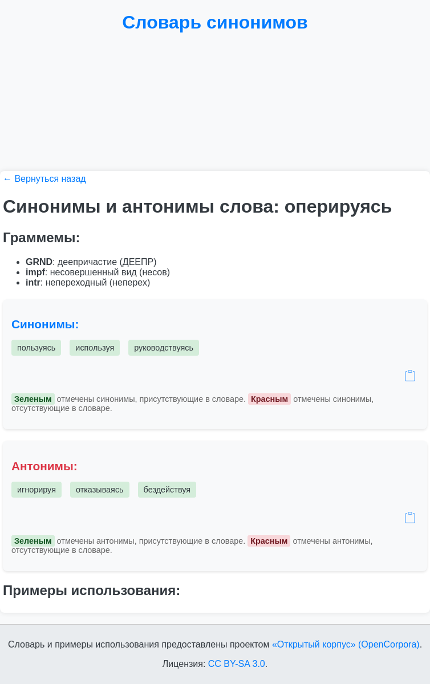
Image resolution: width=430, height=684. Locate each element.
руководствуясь (163, 347)
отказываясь (100, 489)
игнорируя (36, 489)
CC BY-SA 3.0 (236, 664)
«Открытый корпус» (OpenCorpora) (346, 644)
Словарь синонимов (215, 22)
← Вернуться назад (44, 179)
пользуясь (36, 347)
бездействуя (167, 489)
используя (94, 347)
